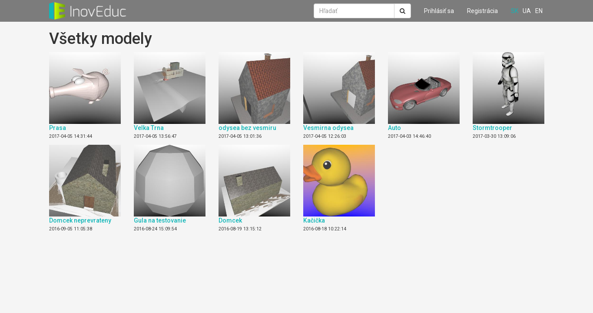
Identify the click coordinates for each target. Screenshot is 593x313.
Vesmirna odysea (328, 127)
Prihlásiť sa (439, 10)
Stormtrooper (492, 127)
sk (514, 10)
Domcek (230, 220)
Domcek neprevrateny (80, 220)
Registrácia (482, 10)
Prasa (57, 127)
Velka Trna (149, 127)
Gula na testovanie (160, 220)
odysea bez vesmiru (247, 127)
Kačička (314, 220)
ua (527, 10)
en (539, 10)
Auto (394, 127)
